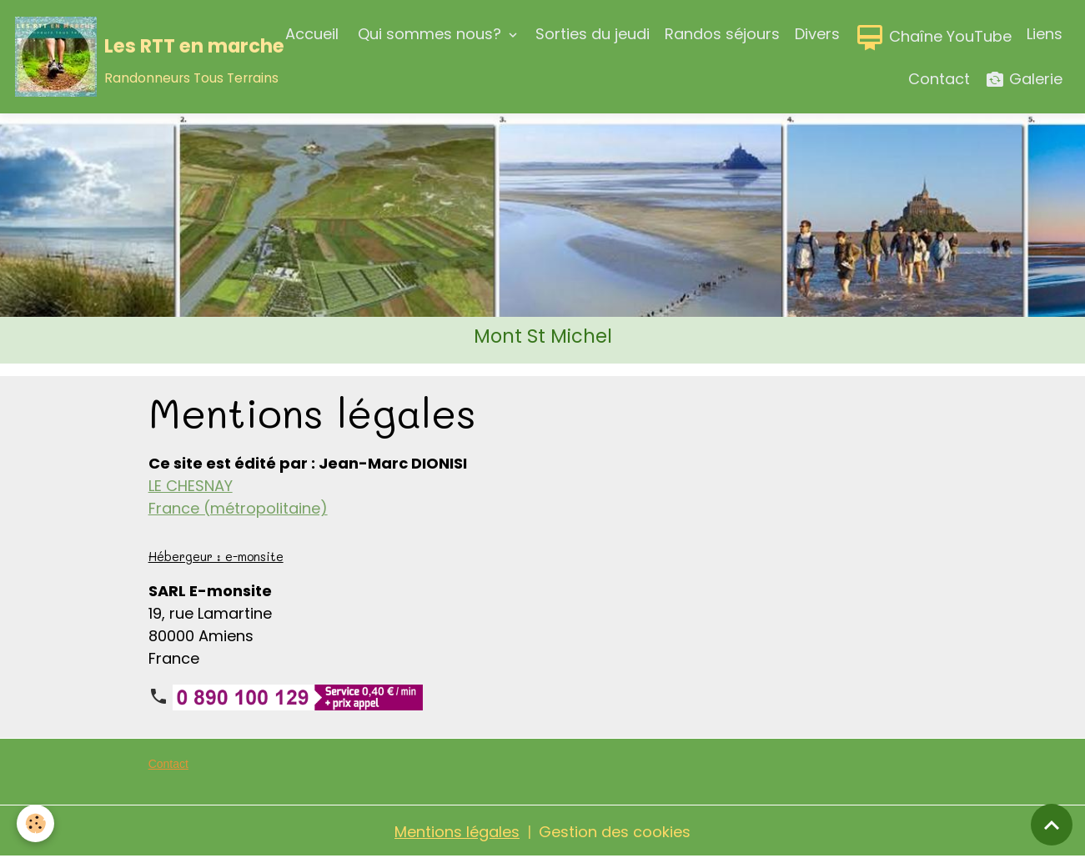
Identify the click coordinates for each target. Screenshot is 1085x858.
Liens (1044, 33)
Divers (817, 33)
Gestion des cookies (615, 831)
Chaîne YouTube (933, 38)
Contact (939, 78)
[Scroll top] (1051, 824)
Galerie (1023, 79)
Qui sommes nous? (429, 33)
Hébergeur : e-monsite (216, 556)
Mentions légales (457, 831)
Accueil (312, 33)
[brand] (129, 57)
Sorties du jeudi (592, 33)
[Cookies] (35, 823)
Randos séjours (722, 33)
